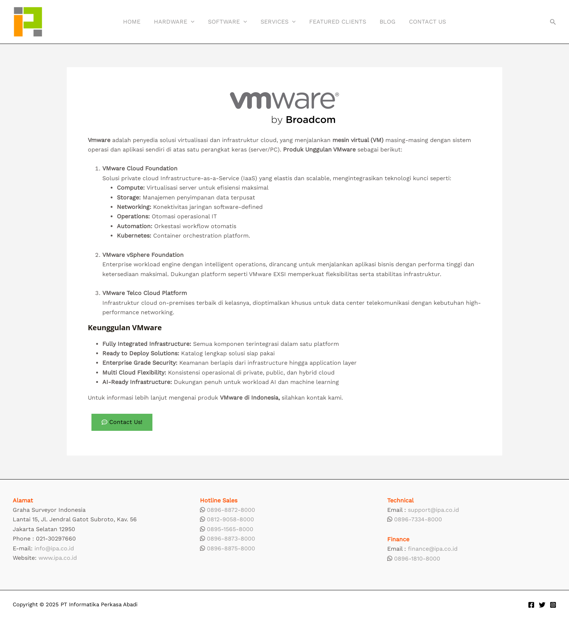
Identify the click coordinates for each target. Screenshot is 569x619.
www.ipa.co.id (57, 557)
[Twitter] (542, 605)
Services (278, 21)
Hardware (178, 21)
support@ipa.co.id (433, 509)
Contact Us (421, 21)
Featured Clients (335, 21)
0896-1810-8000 (417, 558)
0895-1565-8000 (230, 529)
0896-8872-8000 (231, 509)
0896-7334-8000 (418, 519)
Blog (384, 21)
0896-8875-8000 (231, 548)
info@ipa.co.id (54, 548)
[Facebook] (531, 605)
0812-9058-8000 (230, 519)
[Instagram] (553, 605)
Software (229, 21)
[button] (553, 22)
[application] (194, 21)
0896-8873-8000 (231, 538)
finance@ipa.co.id (433, 548)
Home (137, 21)
